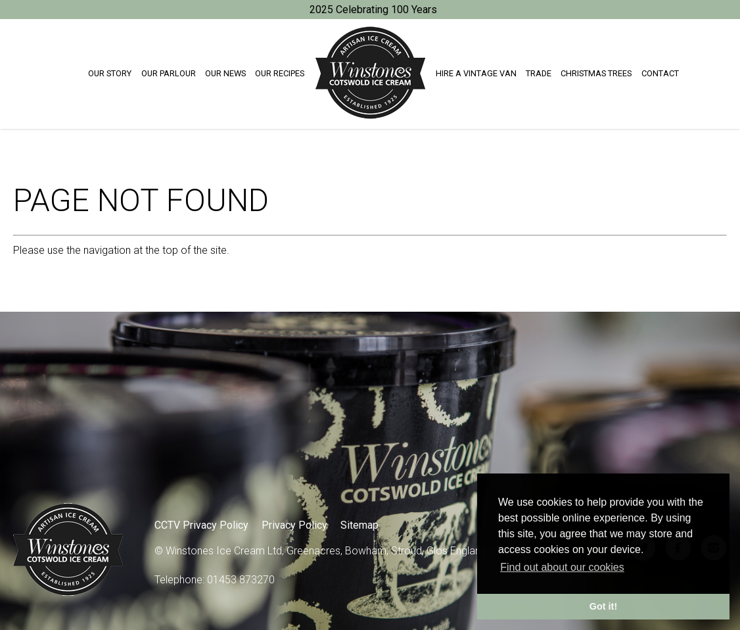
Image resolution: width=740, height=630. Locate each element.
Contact (660, 73)
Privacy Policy (294, 525)
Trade (538, 73)
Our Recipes (279, 73)
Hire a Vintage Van (476, 73)
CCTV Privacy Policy (201, 525)
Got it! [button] (603, 606)
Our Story (109, 73)
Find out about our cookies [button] (562, 567)
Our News (225, 73)
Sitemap (359, 525)
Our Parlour (168, 73)
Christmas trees (596, 73)
